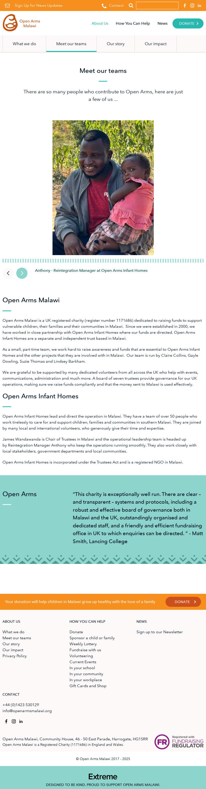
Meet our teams (71, 43)
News (163, 23)
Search (130, 5)
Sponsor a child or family (92, 637)
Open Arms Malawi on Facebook (184, 3)
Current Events (83, 661)
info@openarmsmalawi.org (27, 710)
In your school (82, 667)
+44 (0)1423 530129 (20, 704)
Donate (186, 23)
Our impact (155, 43)
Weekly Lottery (83, 643)
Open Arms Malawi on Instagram (191, 3)
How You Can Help (133, 23)
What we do (24, 43)
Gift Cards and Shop (88, 685)
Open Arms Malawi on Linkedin (199, 3)
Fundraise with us (85, 649)
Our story (115, 43)
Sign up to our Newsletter (159, 632)
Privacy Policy (14, 655)
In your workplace (86, 679)
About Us (100, 23)
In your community (86, 673)
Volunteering (81, 655)
